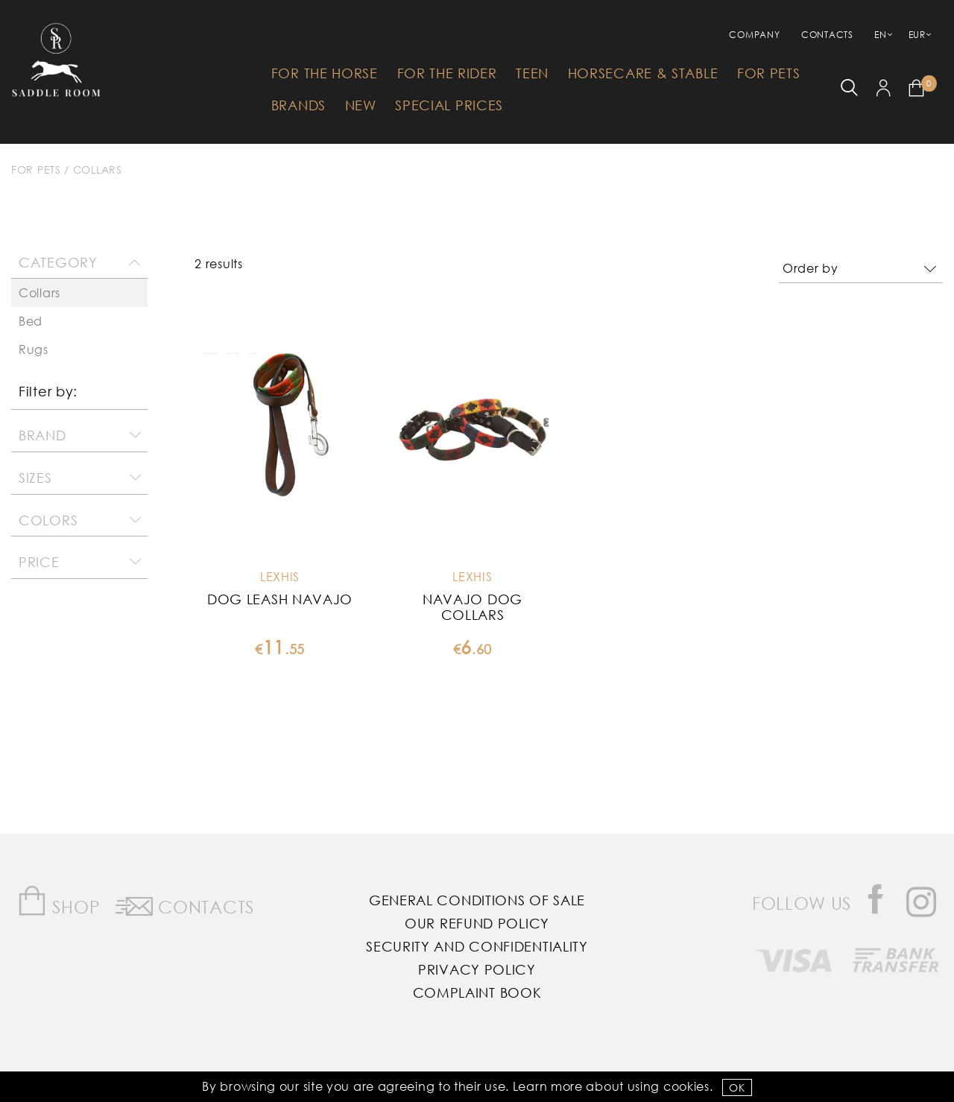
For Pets (768, 73)
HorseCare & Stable (643, 73)
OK (737, 1087)
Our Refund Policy (477, 923)
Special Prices (449, 105)
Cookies (686, 1086)
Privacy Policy (477, 969)
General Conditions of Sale (477, 900)
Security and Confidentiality (477, 946)
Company (754, 34)
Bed (30, 321)
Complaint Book (477, 992)
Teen (532, 73)
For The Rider (447, 73)
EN (880, 34)
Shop (58, 901)
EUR (917, 34)
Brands (298, 105)
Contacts (827, 34)
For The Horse (324, 73)
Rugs (33, 349)
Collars (97, 169)
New (360, 105)
